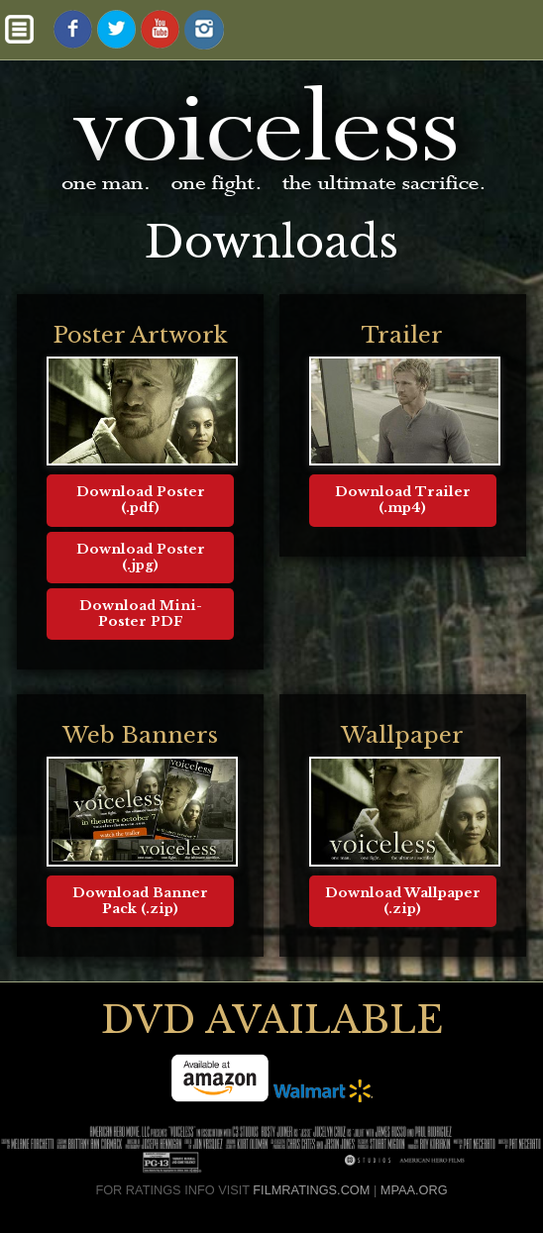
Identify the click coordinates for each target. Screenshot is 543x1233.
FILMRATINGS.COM (311, 1189)
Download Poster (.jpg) (140, 557)
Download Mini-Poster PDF (140, 613)
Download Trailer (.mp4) (403, 499)
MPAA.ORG (414, 1189)
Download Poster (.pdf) (140, 499)
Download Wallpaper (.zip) (403, 900)
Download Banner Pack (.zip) (140, 900)
